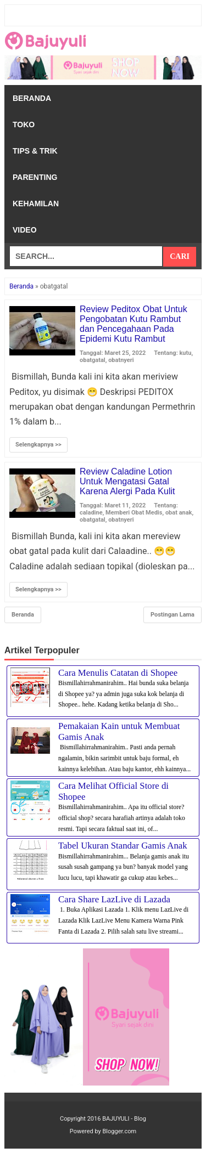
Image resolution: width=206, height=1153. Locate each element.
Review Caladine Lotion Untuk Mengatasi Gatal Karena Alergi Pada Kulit (127, 481)
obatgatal (92, 360)
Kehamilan (36, 203)
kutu (185, 353)
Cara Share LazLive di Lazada (114, 899)
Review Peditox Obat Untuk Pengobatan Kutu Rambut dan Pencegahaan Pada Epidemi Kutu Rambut (133, 323)
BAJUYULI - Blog (124, 1118)
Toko (24, 124)
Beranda (32, 98)
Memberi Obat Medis (133, 512)
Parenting (35, 177)
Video (25, 229)
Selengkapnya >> (38, 444)
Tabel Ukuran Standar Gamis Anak (122, 845)
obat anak (178, 512)
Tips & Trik (35, 150)
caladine (91, 512)
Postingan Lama (172, 614)
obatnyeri (121, 360)
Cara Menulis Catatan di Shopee (117, 673)
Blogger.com (120, 1131)
